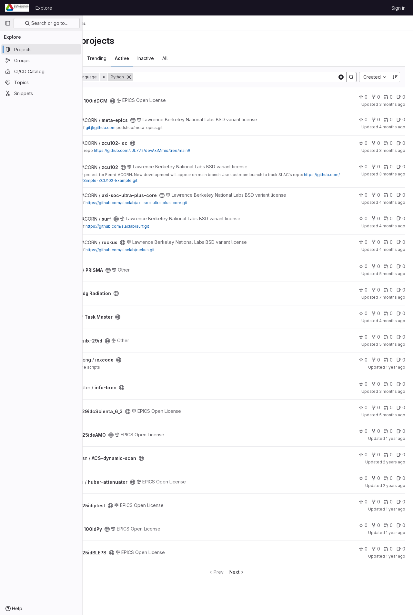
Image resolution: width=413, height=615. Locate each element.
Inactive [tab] (188, 58)
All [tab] (207, 58)
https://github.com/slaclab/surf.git (160, 226)
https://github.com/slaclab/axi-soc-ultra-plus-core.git (179, 202)
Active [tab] (164, 58)
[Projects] (41, 49)
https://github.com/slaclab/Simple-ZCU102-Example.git (174, 180)
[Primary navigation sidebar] (8, 23)
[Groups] (41, 60)
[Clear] (341, 77)
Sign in (398, 8)
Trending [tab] (139, 58)
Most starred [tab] (108, 58)
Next (258, 572)
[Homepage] (17, 8)
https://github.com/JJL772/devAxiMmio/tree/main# (184, 150)
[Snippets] (41, 93)
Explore (43, 8)
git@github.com (143, 127)
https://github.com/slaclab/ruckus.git (162, 249)
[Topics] (41, 82)
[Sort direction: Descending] (395, 77)
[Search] (256, 77)
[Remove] (172, 77)
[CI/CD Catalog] (41, 71)
